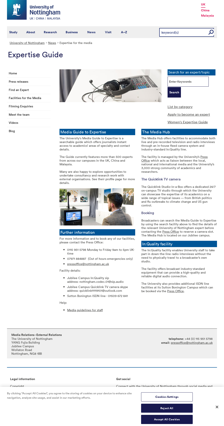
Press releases (18, 81)
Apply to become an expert (189, 114)
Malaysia (207, 15)
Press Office (170, 231)
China (205, 10)
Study (13, 32)
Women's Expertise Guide (188, 122)
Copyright (17, 386)
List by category (180, 107)
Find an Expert (19, 90)
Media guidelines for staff (85, 310)
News (91, 32)
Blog (12, 131)
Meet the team (19, 114)
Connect (122, 386)
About (30, 32)
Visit (108, 32)
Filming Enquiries (21, 106)
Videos (13, 122)
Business (72, 32)
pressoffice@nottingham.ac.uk (88, 264)
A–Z (124, 32)
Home (13, 73)
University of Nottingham (27, 43)
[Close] (217, 409)
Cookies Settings (166, 399)
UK (203, 4)
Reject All (166, 410)
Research (50, 32)
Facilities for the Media (25, 98)
